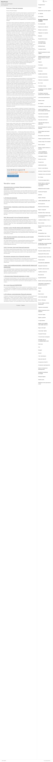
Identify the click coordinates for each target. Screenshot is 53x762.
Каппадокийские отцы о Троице (44, 236)
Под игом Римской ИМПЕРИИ (13, 285)
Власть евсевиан (41, 222)
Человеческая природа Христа (43, 180)
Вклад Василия (41, 274)
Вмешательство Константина (43, 206)
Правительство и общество (43, 26)
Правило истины (41, 100)
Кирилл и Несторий (41, 327)
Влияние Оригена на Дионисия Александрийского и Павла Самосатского (44, 184)
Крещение (40, 35)
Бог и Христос (41, 103)
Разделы (23, 305)
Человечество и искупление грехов (44, 106)
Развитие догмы (41, 379)
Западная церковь (41, 259)
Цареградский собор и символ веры (44, 256)
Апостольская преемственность (44, 97)
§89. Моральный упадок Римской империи (16, 217)
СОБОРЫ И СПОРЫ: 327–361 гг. (44, 219)
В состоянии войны (41, 23)
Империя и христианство (42, 29)
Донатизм (40, 194)
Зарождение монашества (42, 265)
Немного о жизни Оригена (43, 168)
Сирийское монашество (42, 271)
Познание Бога (41, 162)
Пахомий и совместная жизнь (43, 268)
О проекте (18, 305)
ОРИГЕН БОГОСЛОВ (42, 165)
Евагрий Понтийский (42, 277)
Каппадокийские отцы (42, 233)
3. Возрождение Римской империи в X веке (16, 276)
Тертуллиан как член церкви (43, 116)
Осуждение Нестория (42, 333)
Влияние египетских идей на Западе (44, 280)
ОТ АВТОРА (40, 13)
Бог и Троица (40, 177)
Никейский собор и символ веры (44, 212)
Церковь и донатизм (42, 317)
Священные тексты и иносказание (44, 174)
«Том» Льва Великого (42, 356)
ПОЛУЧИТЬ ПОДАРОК (13, 175)
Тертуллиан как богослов (42, 119)
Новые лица (40, 344)
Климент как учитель (42, 159)
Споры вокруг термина (42, 330)
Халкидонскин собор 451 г (43, 362)
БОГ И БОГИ (40, 16)
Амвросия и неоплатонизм (43, 307)
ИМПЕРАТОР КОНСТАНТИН (43, 188)
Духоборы (40, 230)
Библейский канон (41, 46)
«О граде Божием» (41, 320)
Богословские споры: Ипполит (43, 135)
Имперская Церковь (42, 376)
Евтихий (39, 353)
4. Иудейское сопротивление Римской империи (18, 294)
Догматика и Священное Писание (44, 171)
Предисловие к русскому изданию (44, 10)
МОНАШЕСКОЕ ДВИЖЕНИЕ (44, 262)
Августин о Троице (41, 314)
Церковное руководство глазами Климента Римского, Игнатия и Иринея (44, 57)
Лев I (39, 347)
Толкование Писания (42, 49)
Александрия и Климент (42, 156)
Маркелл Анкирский (42, 209)
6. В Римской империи (10, 197)
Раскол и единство (41, 144)
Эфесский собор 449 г (42, 359)
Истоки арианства (41, 203)
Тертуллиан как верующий (43, 113)
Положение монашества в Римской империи (17, 256)
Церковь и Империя (41, 197)
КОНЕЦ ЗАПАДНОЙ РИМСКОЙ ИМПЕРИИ (17, 227)
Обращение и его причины (43, 32)
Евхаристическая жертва (42, 38)
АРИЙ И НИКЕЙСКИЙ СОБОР (44, 200)
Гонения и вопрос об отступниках (44, 141)
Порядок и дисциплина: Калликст (44, 138)
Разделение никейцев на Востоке (44, 250)
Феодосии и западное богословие (44, 247)
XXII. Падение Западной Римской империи (16, 247)
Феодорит (40, 350)
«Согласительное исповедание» (44, 336)
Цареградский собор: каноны (43, 253)
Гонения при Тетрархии (42, 191)
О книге (39, 7)
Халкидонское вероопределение (44, 365)
